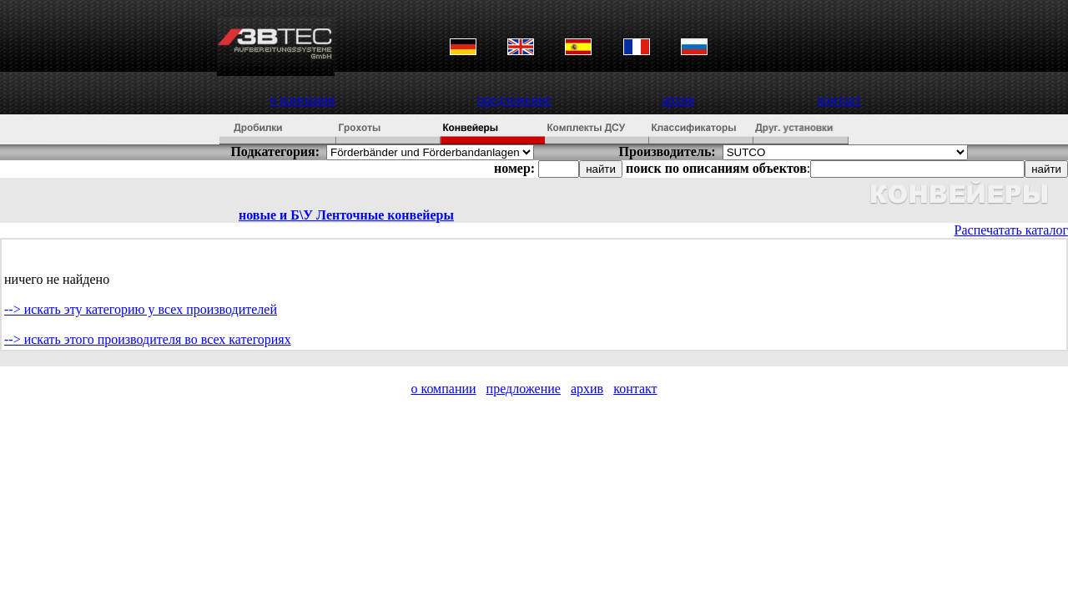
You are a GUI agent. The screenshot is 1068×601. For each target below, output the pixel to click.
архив (678, 100)
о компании (302, 100)
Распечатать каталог (1011, 230)
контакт (839, 100)
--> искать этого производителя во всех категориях (147, 339)
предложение (514, 100)
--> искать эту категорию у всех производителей (140, 309)
